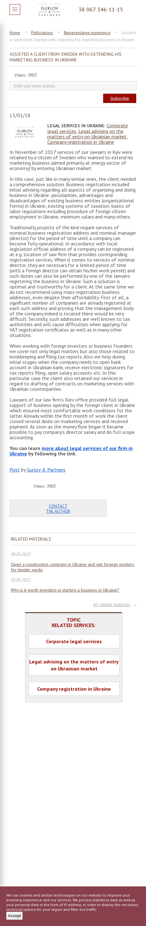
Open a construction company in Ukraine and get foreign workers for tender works (72, 567)
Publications (42, 32)
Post (15, 469)
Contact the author (58, 509)
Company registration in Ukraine (80, 142)
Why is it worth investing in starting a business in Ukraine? (65, 590)
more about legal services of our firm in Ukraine (71, 451)
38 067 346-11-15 (100, 9)
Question (131, 9)
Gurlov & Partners (46, 469)
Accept (14, 915)
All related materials (111, 604)
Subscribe (119, 98)
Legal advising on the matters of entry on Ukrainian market (87, 134)
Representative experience (87, 32)
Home (15, 32)
